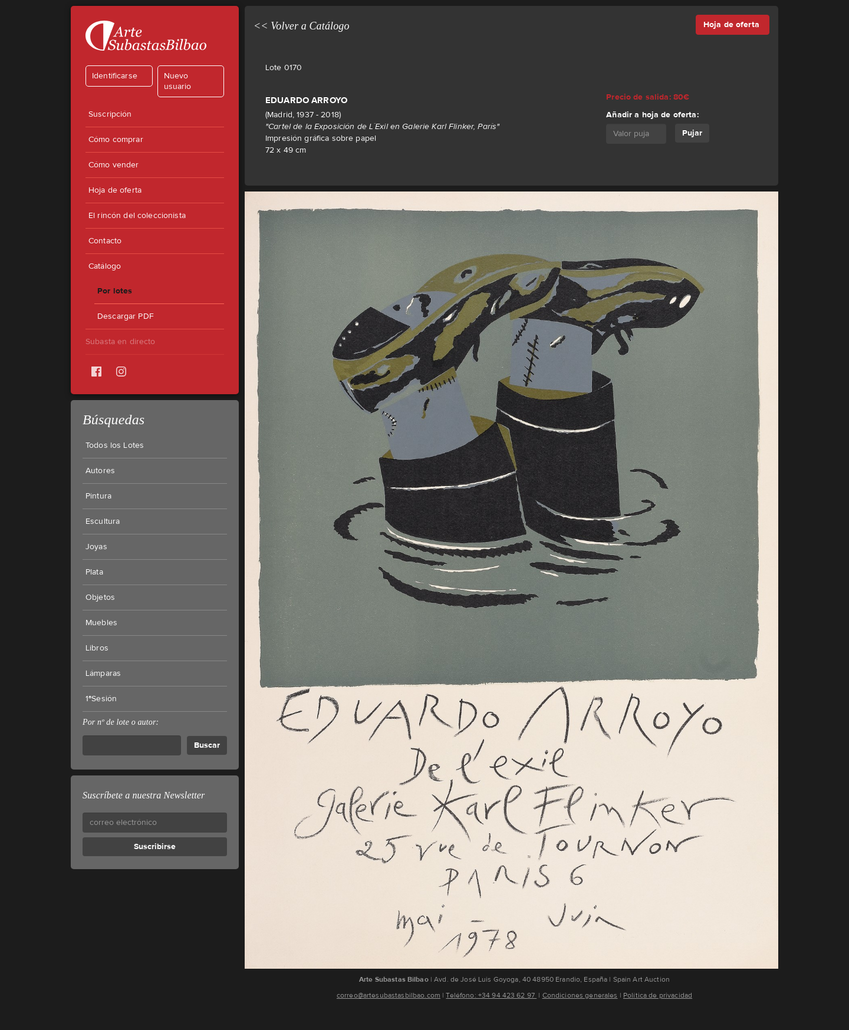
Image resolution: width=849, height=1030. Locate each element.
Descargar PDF (125, 316)
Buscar (207, 745)
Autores (100, 471)
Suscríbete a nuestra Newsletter (144, 795)
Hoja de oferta (115, 190)
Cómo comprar (115, 139)
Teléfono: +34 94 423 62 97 (491, 995)
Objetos (100, 597)
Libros (96, 648)
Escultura (102, 521)
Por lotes (114, 291)
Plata (94, 572)
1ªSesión (101, 699)
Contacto (104, 241)
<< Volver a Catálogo (302, 26)
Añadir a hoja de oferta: (652, 115)
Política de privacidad (657, 995)
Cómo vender (113, 165)
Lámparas (103, 673)
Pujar (692, 133)
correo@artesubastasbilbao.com (388, 995)
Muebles (101, 623)
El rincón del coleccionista (137, 215)
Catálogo (104, 266)
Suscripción (110, 114)
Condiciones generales (580, 995)
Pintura (98, 496)
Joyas (96, 547)
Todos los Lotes (114, 445)
